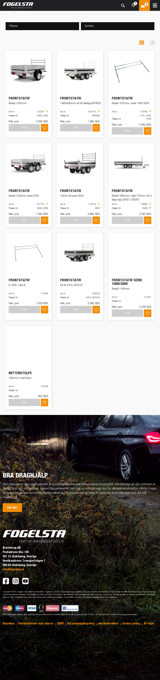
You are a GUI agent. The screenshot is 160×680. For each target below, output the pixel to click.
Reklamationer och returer (36, 623)
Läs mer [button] (12, 507)
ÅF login (149, 623)
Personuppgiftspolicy (81, 623)
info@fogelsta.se (13, 569)
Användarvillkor (108, 623)
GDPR (60, 623)
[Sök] (122, 5)
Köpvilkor (9, 623)
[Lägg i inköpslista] (44, 128)
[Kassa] (144, 5)
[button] (141, 42)
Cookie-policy (131, 623)
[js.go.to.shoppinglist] (133, 5)
